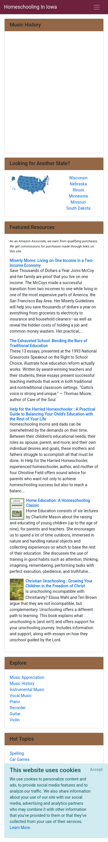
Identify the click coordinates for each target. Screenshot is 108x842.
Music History (22, 683)
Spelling (17, 753)
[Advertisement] (54, 92)
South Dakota (78, 208)
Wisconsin (78, 178)
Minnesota (78, 196)
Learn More (20, 827)
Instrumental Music (27, 689)
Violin (15, 720)
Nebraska (78, 184)
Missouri (78, 202)
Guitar (15, 713)
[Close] (96, 770)
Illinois (78, 190)
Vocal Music (21, 695)
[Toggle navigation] (97, 7)
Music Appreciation (27, 677)
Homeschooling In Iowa (30, 7)
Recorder (18, 707)
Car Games (20, 759)
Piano (15, 701)
